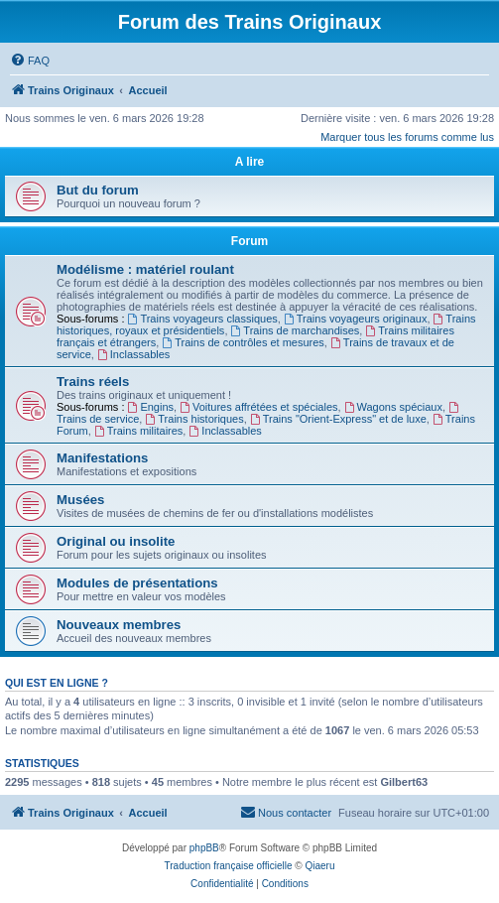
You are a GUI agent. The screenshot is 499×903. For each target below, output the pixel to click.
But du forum (98, 190)
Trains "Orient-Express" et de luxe (338, 419)
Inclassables (133, 354)
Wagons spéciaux (393, 407)
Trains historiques (194, 419)
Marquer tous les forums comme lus (407, 137)
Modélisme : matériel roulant (145, 269)
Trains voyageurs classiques (203, 318)
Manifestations (102, 458)
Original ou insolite (116, 541)
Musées (80, 499)
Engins (151, 407)
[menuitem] (30, 60)
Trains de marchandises (295, 330)
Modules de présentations (137, 583)
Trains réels (93, 381)
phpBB (204, 847)
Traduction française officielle (229, 865)
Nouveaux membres (119, 624)
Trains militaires (138, 431)
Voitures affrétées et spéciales (258, 407)
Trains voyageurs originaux (356, 318)
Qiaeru (319, 865)
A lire (250, 162)
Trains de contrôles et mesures (242, 342)
